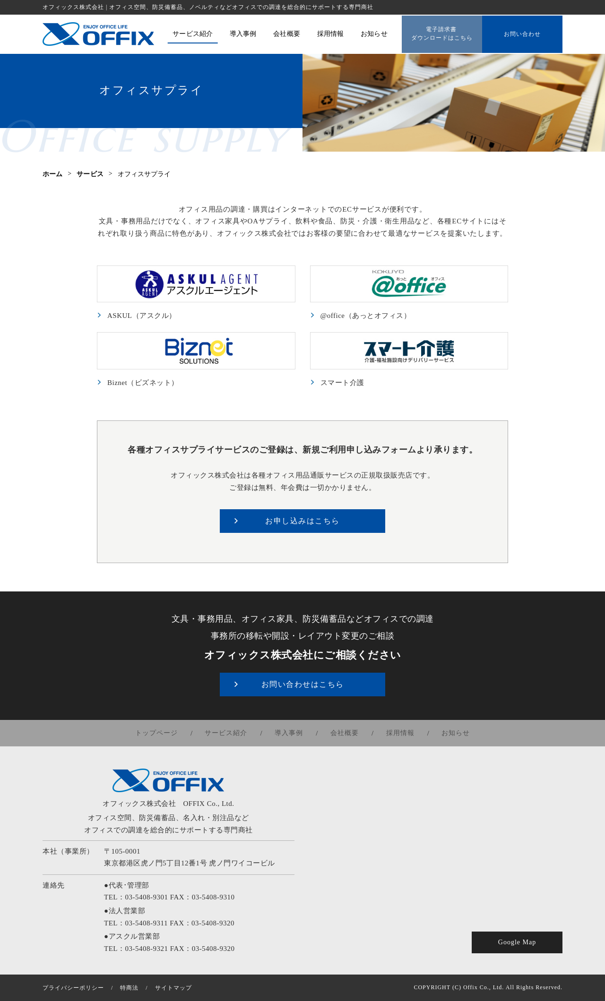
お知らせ (453, 733)
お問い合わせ (522, 33)
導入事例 (290, 733)
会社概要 (344, 733)
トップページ (159, 733)
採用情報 (398, 733)
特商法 (129, 987)
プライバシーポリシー (73, 987)
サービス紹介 (228, 733)
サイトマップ (173, 987)
